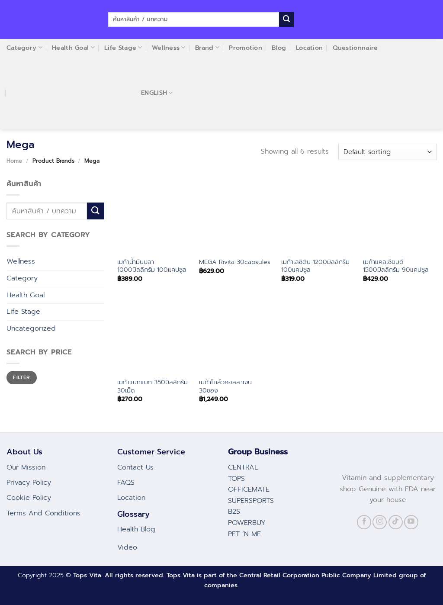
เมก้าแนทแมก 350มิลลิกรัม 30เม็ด (152, 386)
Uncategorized (31, 328)
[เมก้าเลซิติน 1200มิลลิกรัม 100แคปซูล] (318, 215)
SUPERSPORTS (251, 501)
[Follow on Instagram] (379, 522)
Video (127, 547)
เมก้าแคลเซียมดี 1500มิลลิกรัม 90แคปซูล (396, 266)
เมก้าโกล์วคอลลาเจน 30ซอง (225, 386)
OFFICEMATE (249, 489)
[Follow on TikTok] (395, 522)
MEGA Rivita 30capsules (234, 262)
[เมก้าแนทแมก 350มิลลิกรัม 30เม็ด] (154, 336)
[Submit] (286, 19)
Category (22, 278)
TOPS (236, 478)
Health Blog (136, 529)
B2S (234, 511)
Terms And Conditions (43, 513)
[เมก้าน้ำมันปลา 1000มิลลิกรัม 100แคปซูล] (154, 215)
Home (14, 161)
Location (131, 497)
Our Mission (25, 467)
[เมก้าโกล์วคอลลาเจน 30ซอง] (236, 336)
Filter (21, 377)
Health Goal (25, 295)
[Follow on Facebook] (364, 522)
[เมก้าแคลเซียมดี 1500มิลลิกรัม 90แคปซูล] (400, 215)
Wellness (20, 261)
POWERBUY (247, 523)
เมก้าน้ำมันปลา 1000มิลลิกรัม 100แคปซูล (151, 266)
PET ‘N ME (244, 534)
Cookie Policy (28, 497)
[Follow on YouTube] (411, 522)
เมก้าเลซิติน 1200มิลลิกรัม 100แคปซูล (315, 266)
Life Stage (23, 311)
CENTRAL (243, 467)
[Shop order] (387, 152)
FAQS (126, 482)
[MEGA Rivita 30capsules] (236, 215)
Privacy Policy (28, 482)
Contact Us (135, 467)
